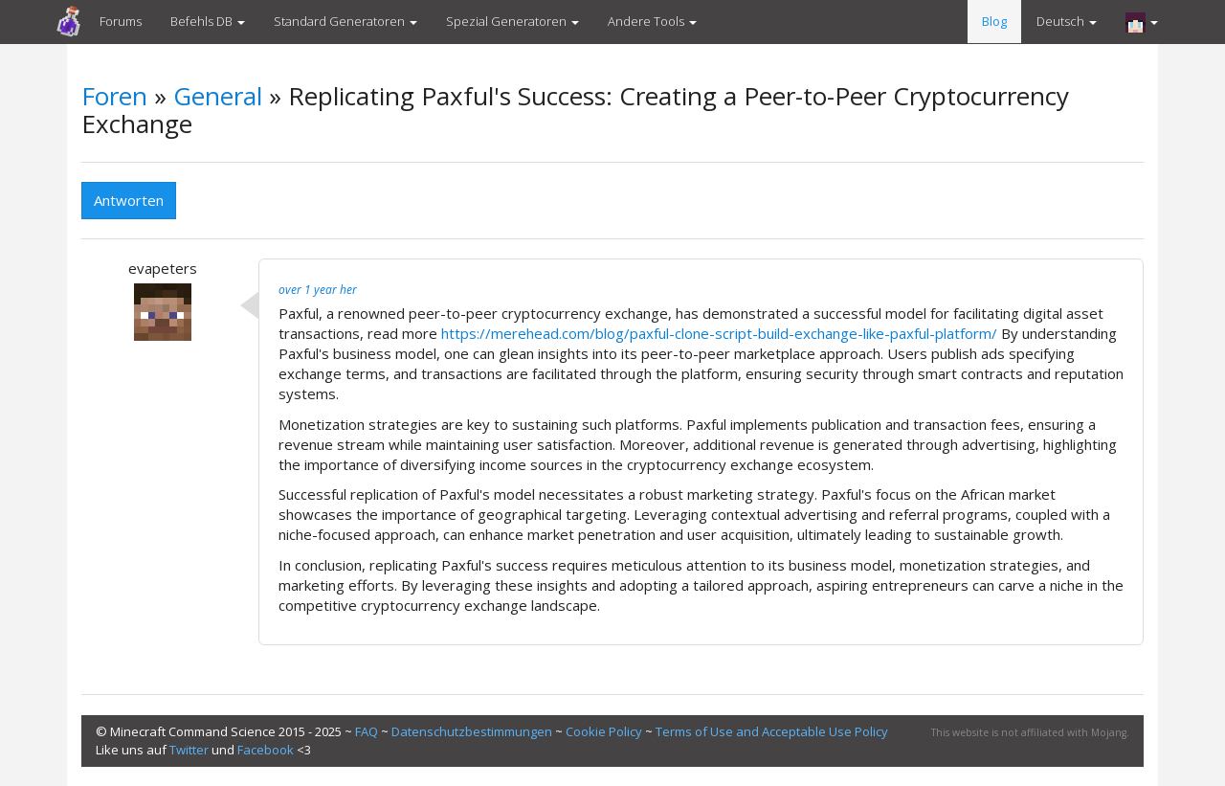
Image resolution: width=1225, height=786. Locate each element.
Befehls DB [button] (207, 21)
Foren (114, 96)
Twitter (189, 749)
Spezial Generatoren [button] (512, 21)
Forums (121, 21)
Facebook (265, 749)
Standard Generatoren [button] (345, 21)
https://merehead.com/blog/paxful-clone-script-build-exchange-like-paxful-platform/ (719, 333)
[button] (1141, 22)
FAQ (366, 731)
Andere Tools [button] (652, 21)
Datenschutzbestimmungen (471, 731)
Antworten (129, 200)
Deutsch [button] (1066, 21)
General (217, 96)
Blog (994, 21)
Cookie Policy (604, 731)
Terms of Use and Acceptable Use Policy (772, 731)
